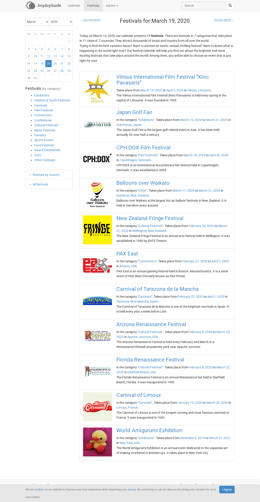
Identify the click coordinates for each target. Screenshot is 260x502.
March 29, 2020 (217, 402)
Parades (40, 135)
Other (142, 190)
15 (69, 56)
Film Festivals (43, 110)
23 (28, 70)
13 (55, 56)
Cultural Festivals (46, 125)
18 (42, 63)
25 (42, 70)
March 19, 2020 (151, 90)
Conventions (43, 115)
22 (69, 63)
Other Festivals (44, 160)
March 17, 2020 (183, 190)
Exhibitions (41, 95)
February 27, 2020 (194, 261)
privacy (132, 489)
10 (35, 56)
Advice (112, 5)
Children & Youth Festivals (52, 100)
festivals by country (46, 175)
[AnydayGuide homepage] (43, 5)
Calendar (74, 5)
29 (69, 70)
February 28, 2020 (201, 226)
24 (35, 70)
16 (28, 63)
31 (35, 78)
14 (61, 56)
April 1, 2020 (220, 261)
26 (48, 70)
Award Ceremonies (47, 150)
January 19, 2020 (190, 402)
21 (61, 63)
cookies (39, 489)
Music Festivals (44, 130)
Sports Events (43, 140)
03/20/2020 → (224, 20)
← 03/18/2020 (89, 20)
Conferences (43, 120)
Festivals (93, 5)
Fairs (37, 155)
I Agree (227, 489)
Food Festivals (44, 145)
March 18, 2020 (194, 155)
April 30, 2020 (218, 155)
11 (42, 56)
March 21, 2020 (217, 120)
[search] (230, 5)
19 (48, 63)
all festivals (40, 184)
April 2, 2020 (174, 90)
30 (28, 78)
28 (61, 70)
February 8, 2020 (200, 332)
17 (35, 63)
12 (48, 56)
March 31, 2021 (220, 438)
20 (55, 63)
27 (55, 70)
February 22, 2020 (190, 296)
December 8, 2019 (192, 438)
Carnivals (40, 105)
